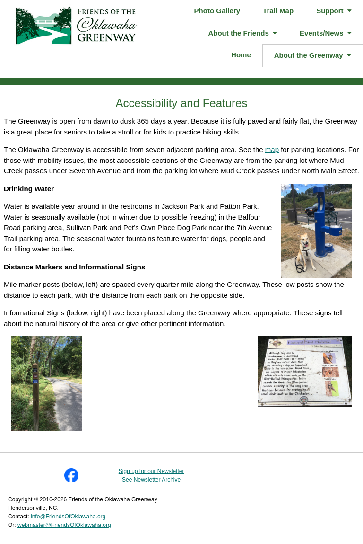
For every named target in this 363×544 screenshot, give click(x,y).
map (272, 149)
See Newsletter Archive (151, 479)
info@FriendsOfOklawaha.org (68, 516)
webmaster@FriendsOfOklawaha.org (64, 525)
